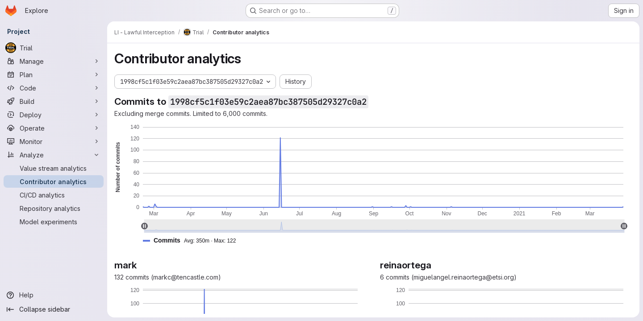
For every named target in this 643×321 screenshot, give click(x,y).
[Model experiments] (54, 221)
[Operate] (54, 128)
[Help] (54, 295)
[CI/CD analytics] (54, 195)
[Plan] (54, 74)
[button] (193, 240)
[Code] (54, 88)
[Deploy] (54, 114)
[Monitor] (54, 141)
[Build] (54, 101)
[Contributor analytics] (54, 181)
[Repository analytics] (54, 208)
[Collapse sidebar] (54, 309)
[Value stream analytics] (54, 168)
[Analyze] (54, 154)
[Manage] (54, 61)
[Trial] (54, 47)
